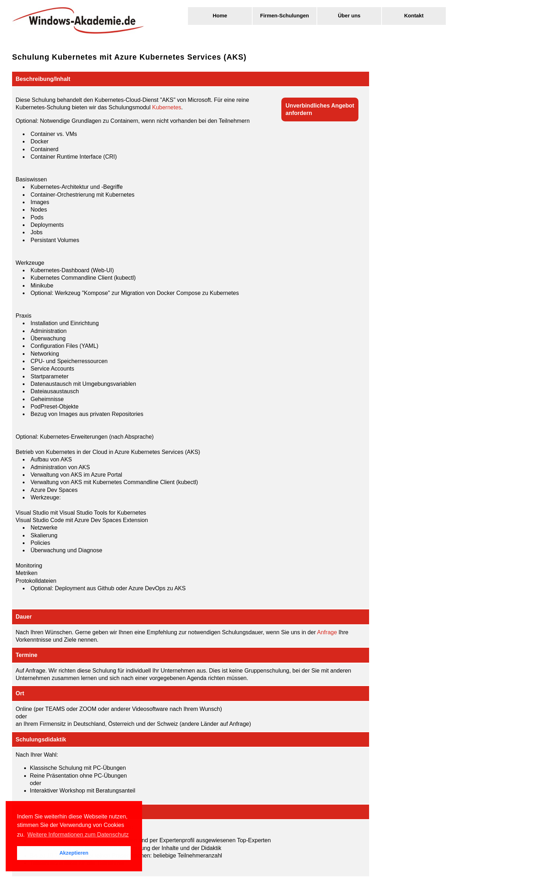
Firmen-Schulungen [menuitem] (284, 15)
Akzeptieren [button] (73, 853)
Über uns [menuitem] (349, 15)
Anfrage (327, 632)
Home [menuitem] (220, 15)
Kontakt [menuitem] (414, 15)
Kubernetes (166, 107)
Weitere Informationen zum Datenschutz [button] (78, 835)
